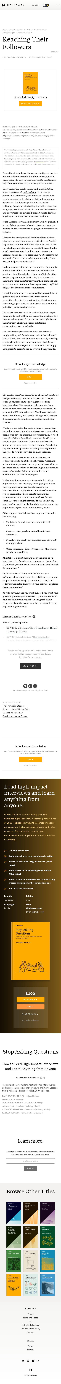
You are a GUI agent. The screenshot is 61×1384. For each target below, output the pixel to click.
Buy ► (30, 377)
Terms (30, 1346)
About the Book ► (30, 383)
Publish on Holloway (30, 1328)
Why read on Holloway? (30, 1020)
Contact (30, 1332)
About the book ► (30, 104)
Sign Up (30, 1168)
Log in (35, 5)
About (30, 1314)
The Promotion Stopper (13, 705)
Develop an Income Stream (15, 716)
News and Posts (30, 1317)
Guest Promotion (23, 33)
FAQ (30, 1321)
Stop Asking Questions (13, 30)
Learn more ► (30, 999)
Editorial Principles (30, 1325)
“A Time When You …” (13, 712)
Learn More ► (30, 666)
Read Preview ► (30, 1014)
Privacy (30, 1349)
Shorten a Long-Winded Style (16, 709)
